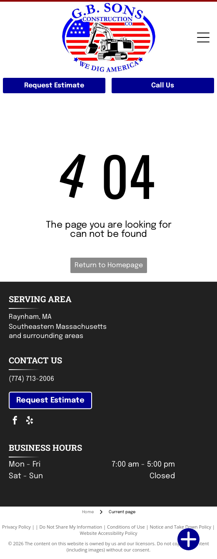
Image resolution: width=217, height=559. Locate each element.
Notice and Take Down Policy (180, 527)
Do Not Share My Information (70, 527)
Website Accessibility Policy (108, 533)
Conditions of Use (126, 527)
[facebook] (15, 421)
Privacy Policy (16, 527)
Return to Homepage (109, 265)
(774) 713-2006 (31, 379)
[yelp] (29, 421)
